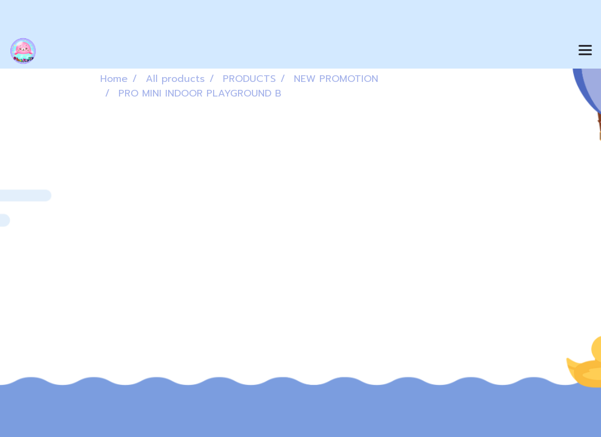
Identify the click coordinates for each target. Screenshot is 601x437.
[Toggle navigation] (585, 51)
